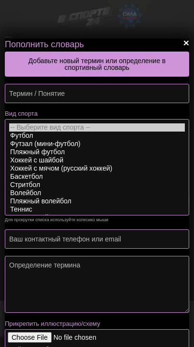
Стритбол (97, 185)
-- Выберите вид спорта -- (97, 127)
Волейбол (97, 193)
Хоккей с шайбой (97, 160)
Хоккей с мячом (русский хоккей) (97, 168)
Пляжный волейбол (97, 201)
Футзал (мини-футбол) (97, 144)
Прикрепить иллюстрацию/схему (52, 323)
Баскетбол (97, 177)
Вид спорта (21, 113)
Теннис (97, 209)
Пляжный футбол (97, 152)
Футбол (97, 136)
